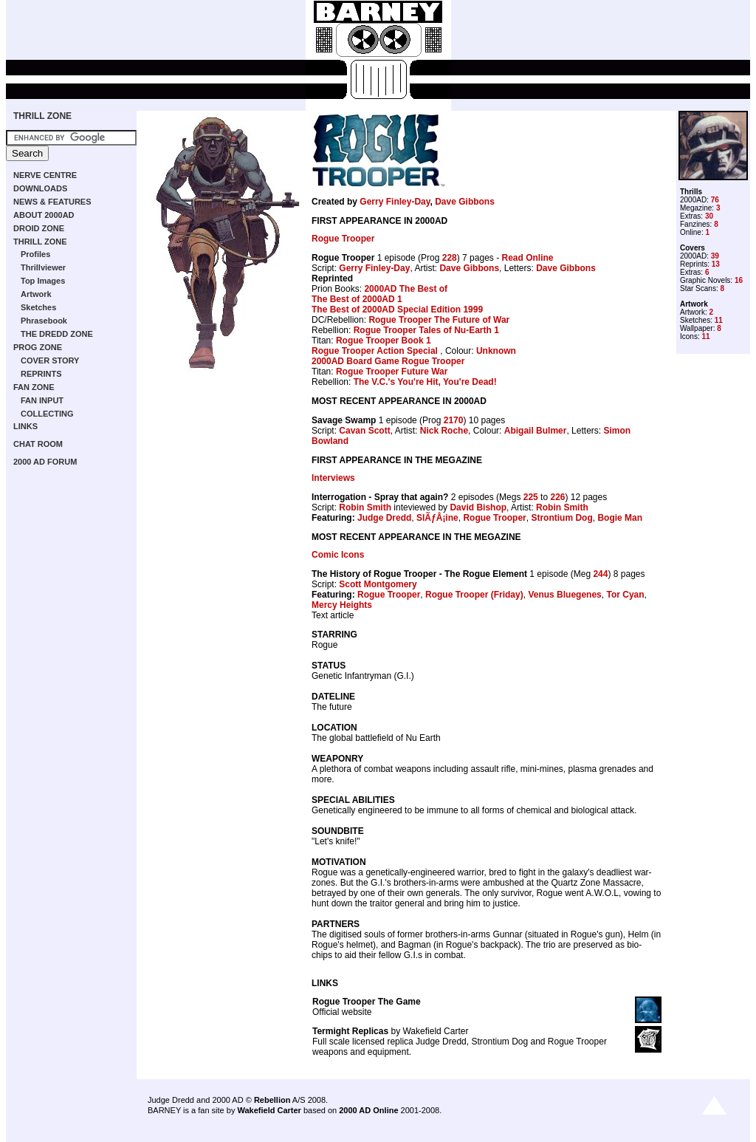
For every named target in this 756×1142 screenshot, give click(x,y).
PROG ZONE (37, 347)
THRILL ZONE (42, 116)
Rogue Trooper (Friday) (474, 594)
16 (739, 280)
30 (709, 216)
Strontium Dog (561, 518)
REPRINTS (41, 373)
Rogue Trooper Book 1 (383, 340)
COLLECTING (47, 413)
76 (715, 200)
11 (719, 320)
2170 (454, 420)
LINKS (25, 426)
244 (600, 574)
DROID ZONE (38, 228)
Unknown (496, 351)
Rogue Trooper (343, 238)
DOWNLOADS (40, 188)
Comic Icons (338, 555)
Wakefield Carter (268, 1110)
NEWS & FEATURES (52, 201)
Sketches (38, 307)
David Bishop (478, 507)
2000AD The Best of (405, 289)
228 (449, 258)
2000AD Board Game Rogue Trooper (388, 361)
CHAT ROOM (38, 444)
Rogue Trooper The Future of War (438, 320)
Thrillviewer (43, 267)
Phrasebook (44, 320)
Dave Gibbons (465, 201)
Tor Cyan (625, 594)
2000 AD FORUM (45, 461)
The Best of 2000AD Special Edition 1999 (397, 309)
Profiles (35, 254)
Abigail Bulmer (535, 430)
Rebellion (272, 1099)
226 (557, 497)
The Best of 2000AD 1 (357, 299)
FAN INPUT (42, 400)
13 (716, 264)
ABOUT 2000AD (44, 215)
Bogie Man (619, 518)
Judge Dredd (384, 518)
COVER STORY (50, 360)
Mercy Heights (342, 605)
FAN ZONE (34, 387)
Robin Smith (365, 507)
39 (715, 256)
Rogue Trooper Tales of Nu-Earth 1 (426, 330)
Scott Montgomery (377, 584)
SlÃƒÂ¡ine (437, 518)
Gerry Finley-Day (395, 201)
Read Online (527, 258)
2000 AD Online (368, 1110)
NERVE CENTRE (45, 175)
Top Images (43, 280)
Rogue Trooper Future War (392, 371)
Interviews (333, 478)
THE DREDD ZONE (57, 333)
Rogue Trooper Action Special (376, 351)
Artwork (36, 294)
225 (530, 497)
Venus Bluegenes (564, 594)
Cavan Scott (364, 430)
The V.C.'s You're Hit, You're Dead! (425, 382)
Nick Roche (444, 430)
